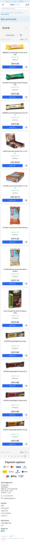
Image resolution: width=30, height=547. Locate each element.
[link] (5, 456)
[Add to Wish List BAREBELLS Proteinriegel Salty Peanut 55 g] (26, 127)
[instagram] (4, 531)
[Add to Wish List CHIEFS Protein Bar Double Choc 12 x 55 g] (26, 165)
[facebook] (2, 531)
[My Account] (26, 5)
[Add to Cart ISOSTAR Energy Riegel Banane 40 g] (12, 355)
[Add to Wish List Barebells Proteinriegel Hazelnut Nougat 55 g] (26, 97)
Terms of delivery (6, 513)
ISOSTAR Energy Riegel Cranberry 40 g (15, 400)
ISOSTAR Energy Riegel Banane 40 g (15, 341)
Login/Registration (6, 523)
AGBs (2, 505)
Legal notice (4, 511)
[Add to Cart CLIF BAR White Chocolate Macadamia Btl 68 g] (12, 283)
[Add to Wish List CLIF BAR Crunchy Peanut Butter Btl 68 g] (26, 242)
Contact (14, 1)
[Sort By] (11, 35)
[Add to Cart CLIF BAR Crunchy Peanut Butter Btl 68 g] (12, 242)
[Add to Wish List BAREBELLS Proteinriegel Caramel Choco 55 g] (26, 67)
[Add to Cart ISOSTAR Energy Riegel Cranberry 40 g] (12, 414)
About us (8, 1)
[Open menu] (3, 5)
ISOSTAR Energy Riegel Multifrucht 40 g (15, 430)
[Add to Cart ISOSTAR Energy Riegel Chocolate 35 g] (12, 385)
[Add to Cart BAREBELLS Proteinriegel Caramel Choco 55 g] (12, 67)
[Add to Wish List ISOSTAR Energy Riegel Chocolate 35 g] (26, 385)
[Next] (25, 456)
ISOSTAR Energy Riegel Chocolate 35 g (15, 371)
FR (23, 1)
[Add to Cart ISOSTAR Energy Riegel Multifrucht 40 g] (12, 444)
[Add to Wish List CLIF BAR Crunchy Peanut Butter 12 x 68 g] (26, 200)
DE (18, 1)
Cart (2, 525)
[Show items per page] (26, 39)
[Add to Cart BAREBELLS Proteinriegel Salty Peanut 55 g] (12, 127)
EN (21, 1)
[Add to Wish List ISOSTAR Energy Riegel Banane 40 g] (26, 355)
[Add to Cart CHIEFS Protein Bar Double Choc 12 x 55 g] (12, 165)
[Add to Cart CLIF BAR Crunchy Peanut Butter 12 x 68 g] (12, 200)
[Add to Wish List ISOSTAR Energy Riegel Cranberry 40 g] (26, 414)
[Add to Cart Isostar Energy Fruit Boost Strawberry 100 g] (12, 325)
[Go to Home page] (15, 5)
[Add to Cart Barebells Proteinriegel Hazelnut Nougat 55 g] (12, 97)
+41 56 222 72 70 (8, 496)
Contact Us (4, 516)
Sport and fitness (19, 12)
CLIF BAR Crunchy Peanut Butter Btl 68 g (15, 227)
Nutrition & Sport (9, 12)
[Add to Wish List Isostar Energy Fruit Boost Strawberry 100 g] (26, 325)
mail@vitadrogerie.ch (9, 498)
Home (2, 12)
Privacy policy (5, 508)
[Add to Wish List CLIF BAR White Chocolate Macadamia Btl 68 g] (26, 283)
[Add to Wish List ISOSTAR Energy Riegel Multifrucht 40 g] (26, 444)
